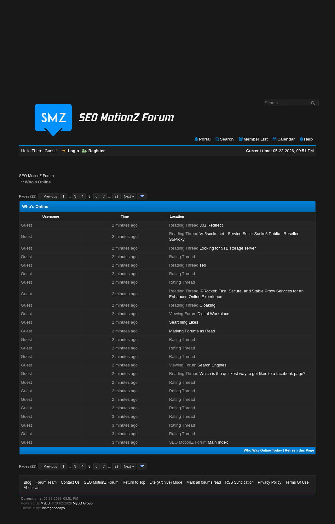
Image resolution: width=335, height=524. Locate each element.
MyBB (45, 503)
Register (93, 150)
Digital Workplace (213, 313)
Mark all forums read (204, 482)
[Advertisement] (167, 47)
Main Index (218, 442)
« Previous (49, 196)
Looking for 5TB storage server (227, 248)
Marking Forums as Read (192, 331)
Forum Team (46, 482)
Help (306, 139)
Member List (253, 139)
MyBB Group (83, 503)
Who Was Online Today (263, 450)
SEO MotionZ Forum (36, 176)
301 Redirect (211, 225)
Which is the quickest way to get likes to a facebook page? (252, 373)
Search (224, 139)
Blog (27, 482)
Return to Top (134, 482)
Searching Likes (184, 322)
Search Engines (212, 365)
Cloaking (207, 305)
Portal (202, 139)
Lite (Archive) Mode (165, 482)
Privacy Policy (269, 482)
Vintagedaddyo (53, 508)
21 (116, 196)
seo (202, 265)
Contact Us (70, 482)
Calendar (283, 139)
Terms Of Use (297, 482)
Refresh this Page (299, 450)
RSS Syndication (239, 482)
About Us (31, 488)
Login (70, 150)
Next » (129, 196)
